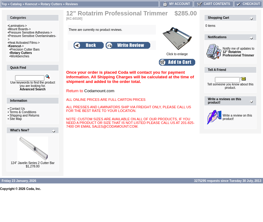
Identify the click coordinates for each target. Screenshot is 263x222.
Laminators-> (18, 25)
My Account (176, 4)
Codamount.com (99, 90)
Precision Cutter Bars (24, 49)
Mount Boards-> (20, 29)
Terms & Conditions (23, 112)
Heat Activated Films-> (24, 42)
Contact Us (17, 108)
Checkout (248, 4)
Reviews (72, 4)
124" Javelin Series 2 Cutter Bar (33, 163)
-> (16, 46)
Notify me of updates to (238, 52)
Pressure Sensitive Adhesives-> (30, 32)
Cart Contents (213, 4)
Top (4, 4)
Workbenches (19, 56)
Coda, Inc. (33, 189)
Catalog (16, 4)
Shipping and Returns (24, 115)
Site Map (16, 119)
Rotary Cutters (51, 4)
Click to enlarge (177, 53)
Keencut (31, 4)
